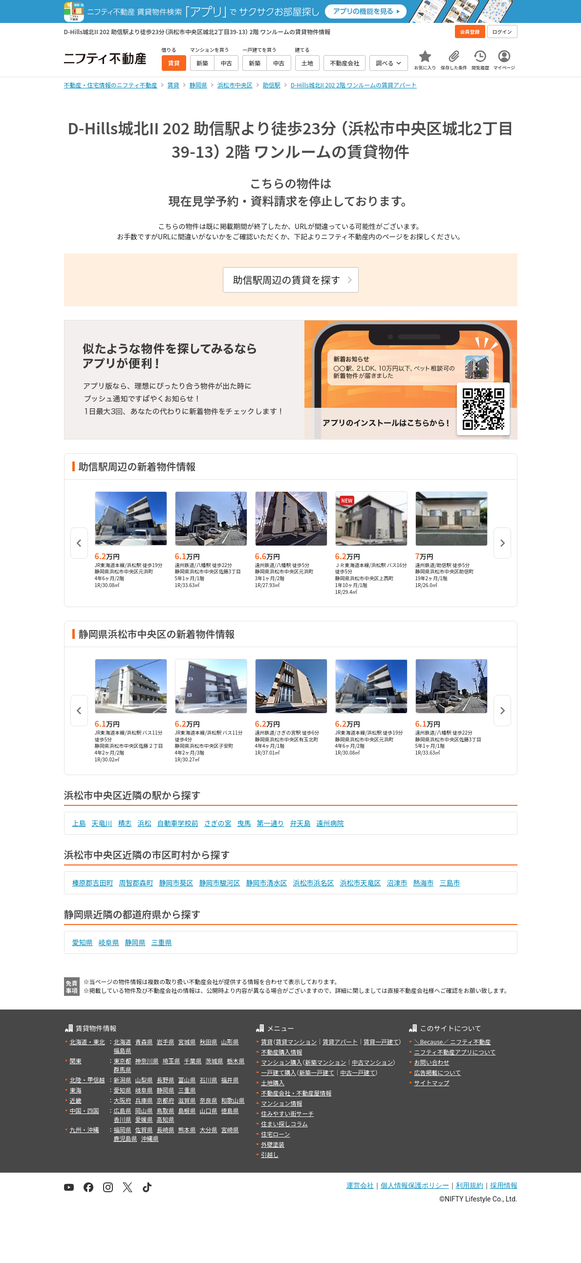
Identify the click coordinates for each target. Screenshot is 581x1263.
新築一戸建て (316, 1072)
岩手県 (165, 1041)
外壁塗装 (272, 1144)
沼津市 (397, 882)
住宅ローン (275, 1134)
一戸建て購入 (278, 1072)
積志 (125, 823)
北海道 (122, 1041)
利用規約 (469, 1185)
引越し (270, 1154)
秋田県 (208, 1041)
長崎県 (165, 1129)
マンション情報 (281, 1103)
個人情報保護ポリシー (415, 1185)
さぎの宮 (218, 823)
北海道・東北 (87, 1041)
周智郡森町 (136, 882)
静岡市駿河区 (219, 882)
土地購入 (272, 1082)
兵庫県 (144, 1100)
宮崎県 (230, 1129)
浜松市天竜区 (360, 882)
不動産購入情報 (281, 1052)
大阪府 (122, 1100)
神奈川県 (147, 1060)
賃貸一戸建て (381, 1041)
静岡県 (135, 942)
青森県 (144, 1041)
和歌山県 (233, 1100)
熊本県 (187, 1129)
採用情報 (503, 1185)
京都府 (165, 1100)
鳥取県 (165, 1110)
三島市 (450, 882)
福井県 (230, 1079)
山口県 (208, 1110)
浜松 (144, 823)
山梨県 (144, 1079)
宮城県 (187, 1041)
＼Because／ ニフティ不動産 (452, 1041)
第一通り (270, 823)
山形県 (230, 1041)
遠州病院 (330, 823)
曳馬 (244, 823)
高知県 (165, 1119)
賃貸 (267, 1041)
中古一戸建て (357, 1072)
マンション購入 (281, 1062)
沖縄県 (150, 1138)
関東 (76, 1060)
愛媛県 (144, 1119)
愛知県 (82, 942)
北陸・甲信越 (87, 1079)
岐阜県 (109, 942)
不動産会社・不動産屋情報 (296, 1093)
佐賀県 (144, 1129)
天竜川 (102, 823)
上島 (79, 823)
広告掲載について (437, 1072)
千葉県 (193, 1060)
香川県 (122, 1119)
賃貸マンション (296, 1041)
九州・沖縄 (84, 1129)
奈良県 (208, 1100)
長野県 (165, 1079)
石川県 (208, 1079)
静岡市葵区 (176, 882)
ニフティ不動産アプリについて (454, 1052)
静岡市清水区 (266, 882)
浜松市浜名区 (313, 882)
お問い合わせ (431, 1062)
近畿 (76, 1100)
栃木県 (236, 1060)
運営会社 (360, 1185)
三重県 (161, 942)
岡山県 (144, 1110)
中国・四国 (84, 1110)
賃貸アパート (340, 1041)
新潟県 (122, 1079)
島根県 (187, 1110)
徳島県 (230, 1110)
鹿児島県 (125, 1138)
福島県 (122, 1050)
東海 (76, 1090)
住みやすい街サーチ (287, 1113)
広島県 (122, 1110)
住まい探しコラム (284, 1123)
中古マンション (372, 1062)
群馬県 (122, 1069)
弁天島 (300, 823)
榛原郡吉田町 (92, 882)
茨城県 (214, 1060)
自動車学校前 (177, 823)
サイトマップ (431, 1082)
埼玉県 (171, 1060)
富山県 (187, 1079)
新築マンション (325, 1062)
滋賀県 (187, 1100)
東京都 (122, 1060)
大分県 (208, 1129)
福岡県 (122, 1129)
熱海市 (423, 882)
